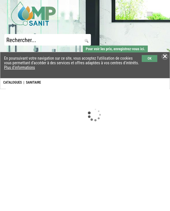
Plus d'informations (19, 67)
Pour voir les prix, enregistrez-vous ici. (115, 49)
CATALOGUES (12, 82)
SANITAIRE (33, 82)
